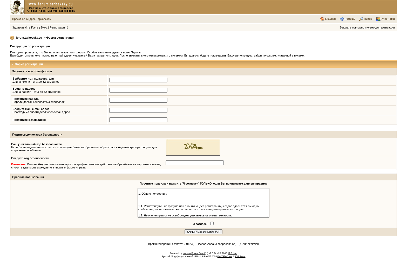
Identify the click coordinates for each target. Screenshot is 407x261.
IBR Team (240, 256)
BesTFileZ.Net (225, 256)
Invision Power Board (194, 253)
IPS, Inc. (232, 253)
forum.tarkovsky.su (29, 37)
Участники (388, 18)
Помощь (350, 18)
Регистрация (58, 27)
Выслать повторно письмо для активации (367, 27)
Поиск (368, 18)
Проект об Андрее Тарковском (31, 19)
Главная (330, 18)
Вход (44, 27)
